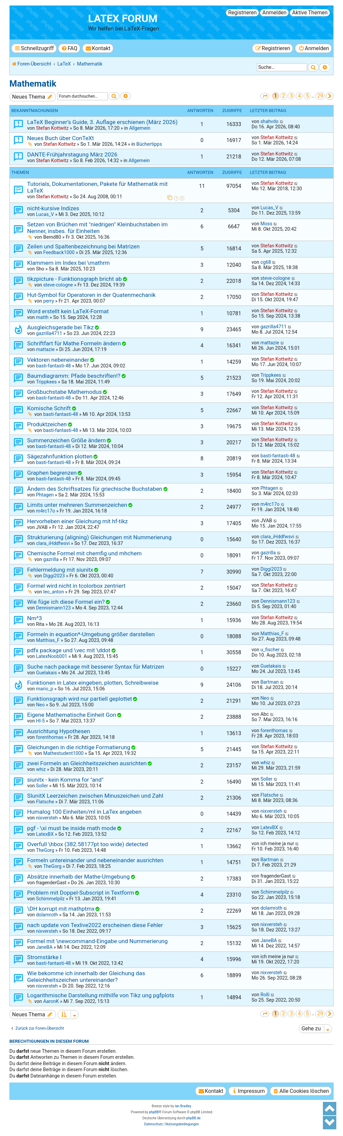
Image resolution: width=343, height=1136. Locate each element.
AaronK (51, 1001)
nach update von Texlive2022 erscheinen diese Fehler (95, 925)
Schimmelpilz (50, 898)
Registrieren (242, 12)
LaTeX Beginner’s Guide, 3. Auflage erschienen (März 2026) (102, 122)
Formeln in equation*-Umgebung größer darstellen (91, 634)
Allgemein (139, 128)
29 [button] (320, 96)
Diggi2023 (54, 575)
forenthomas (49, 737)
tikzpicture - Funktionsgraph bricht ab (74, 278)
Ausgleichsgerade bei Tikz (60, 327)
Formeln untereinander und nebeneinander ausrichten (95, 860)
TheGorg (45, 850)
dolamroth (47, 914)
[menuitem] (69, 48)
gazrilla (51, 559)
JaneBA (44, 947)
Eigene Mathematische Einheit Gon (71, 714)
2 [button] (283, 96)
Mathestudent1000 (63, 753)
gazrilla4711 (49, 333)
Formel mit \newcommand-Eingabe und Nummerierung (97, 941)
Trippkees (46, 381)
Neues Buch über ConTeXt (60, 138)
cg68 (265, 262)
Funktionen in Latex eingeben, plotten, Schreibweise (92, 682)
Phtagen (45, 494)
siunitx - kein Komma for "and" (65, 779)
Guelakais (46, 672)
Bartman (269, 682)
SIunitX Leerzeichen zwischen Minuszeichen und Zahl (95, 795)
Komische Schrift (49, 408)
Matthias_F (47, 640)
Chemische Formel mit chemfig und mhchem (84, 553)
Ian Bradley (183, 1106)
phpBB (154, 1112)
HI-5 (40, 720)
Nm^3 (34, 618)
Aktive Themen (310, 12)
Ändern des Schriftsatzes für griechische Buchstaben (94, 488)
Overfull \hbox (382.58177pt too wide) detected (87, 844)
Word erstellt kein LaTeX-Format (68, 311)
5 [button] (307, 96)
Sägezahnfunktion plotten (59, 456)
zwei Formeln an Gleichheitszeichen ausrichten (87, 763)
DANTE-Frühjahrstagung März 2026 (72, 154)
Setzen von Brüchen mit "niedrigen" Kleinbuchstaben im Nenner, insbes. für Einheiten (97, 227)
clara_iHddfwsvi (53, 543)
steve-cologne (58, 285)
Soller (42, 785)
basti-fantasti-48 (53, 365)
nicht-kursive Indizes (53, 208)
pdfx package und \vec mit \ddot (68, 650)
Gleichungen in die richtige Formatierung (78, 747)
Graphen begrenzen (52, 472)
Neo (40, 704)
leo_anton (53, 591)
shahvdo (269, 121)
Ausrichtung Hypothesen (58, 731)
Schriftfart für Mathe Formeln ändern (74, 343)
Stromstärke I (44, 957)
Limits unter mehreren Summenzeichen (77, 504)
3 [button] (291, 96)
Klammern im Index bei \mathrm (68, 262)
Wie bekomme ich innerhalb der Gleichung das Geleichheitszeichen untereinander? (86, 976)
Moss (266, 223)
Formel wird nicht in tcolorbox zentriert (76, 585)
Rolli (264, 994)
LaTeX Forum (122, 18)
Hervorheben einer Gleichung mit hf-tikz (77, 521)
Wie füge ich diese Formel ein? (66, 601)
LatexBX (45, 834)
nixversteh (47, 817)
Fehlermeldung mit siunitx (60, 569)
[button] (264, 96)
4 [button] (299, 96)
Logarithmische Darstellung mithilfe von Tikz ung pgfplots (100, 995)
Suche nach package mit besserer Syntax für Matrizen (95, 666)
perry (48, 301)
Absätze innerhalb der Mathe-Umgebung (78, 876)
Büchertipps (149, 144)
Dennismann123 (53, 607)
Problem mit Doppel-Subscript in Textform (80, 892)
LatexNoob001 (51, 656)
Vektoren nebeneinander (58, 359)
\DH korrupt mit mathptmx (60, 908)
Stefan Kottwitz (52, 128)
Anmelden (274, 12)
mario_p (44, 688)
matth (42, 317)
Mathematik (32, 84)
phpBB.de (193, 1118)
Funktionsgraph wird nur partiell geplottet (79, 698)
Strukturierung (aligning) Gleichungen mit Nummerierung (99, 537)
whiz (41, 769)
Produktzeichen (47, 424)
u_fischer (269, 649)
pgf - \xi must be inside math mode (71, 828)
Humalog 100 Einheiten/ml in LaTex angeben (84, 811)
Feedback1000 (59, 252)
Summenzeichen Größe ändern (66, 440)
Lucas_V (45, 214)
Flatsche (45, 801)
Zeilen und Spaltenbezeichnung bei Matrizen (83, 246)
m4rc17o (45, 511)
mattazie (45, 349)
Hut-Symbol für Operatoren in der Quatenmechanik (91, 295)
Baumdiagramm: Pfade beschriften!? (73, 375)
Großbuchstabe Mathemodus (64, 391)
